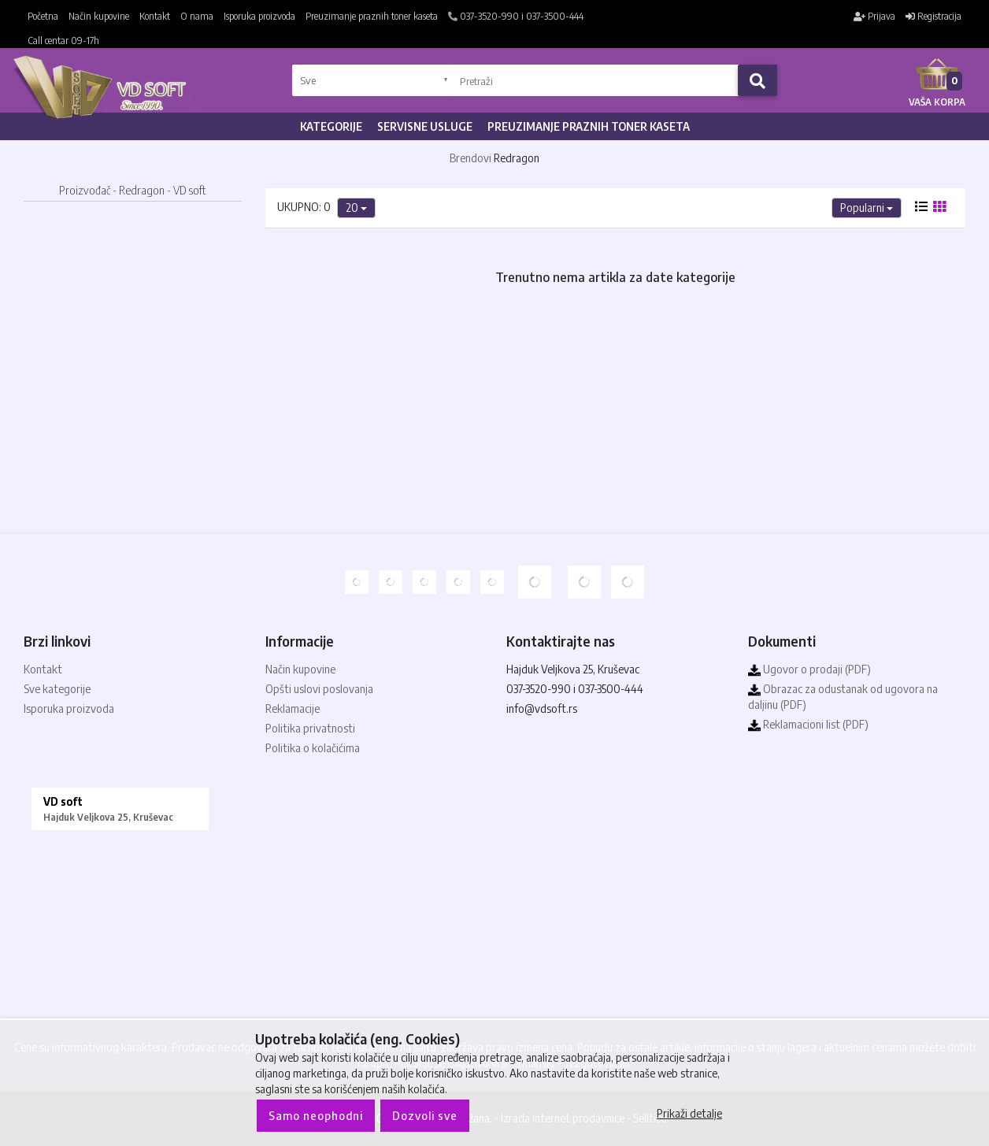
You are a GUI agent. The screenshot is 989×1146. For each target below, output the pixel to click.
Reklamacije (292, 708)
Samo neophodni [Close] (316, 1115)
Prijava (874, 16)
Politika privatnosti (310, 728)
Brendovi (470, 158)
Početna (43, 16)
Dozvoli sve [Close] (424, 1115)
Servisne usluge (424, 126)
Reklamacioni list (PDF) (808, 724)
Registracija (933, 16)
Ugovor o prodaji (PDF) (809, 669)
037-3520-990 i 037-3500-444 (515, 16)
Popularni (866, 207)
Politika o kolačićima (312, 748)
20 (356, 207)
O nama (196, 16)
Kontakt (154, 16)
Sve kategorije (57, 688)
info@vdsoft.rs (541, 708)
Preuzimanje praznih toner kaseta (372, 16)
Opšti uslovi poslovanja (319, 688)
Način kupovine (99, 16)
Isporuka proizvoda (259, 16)
